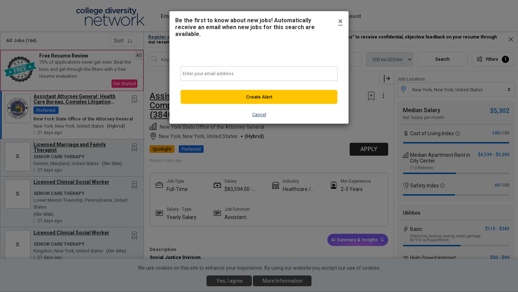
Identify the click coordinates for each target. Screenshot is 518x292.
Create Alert (259, 97)
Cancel (259, 114)
